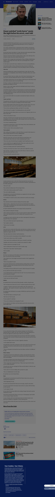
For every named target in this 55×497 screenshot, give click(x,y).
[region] (27, 478)
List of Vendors (8, 492)
